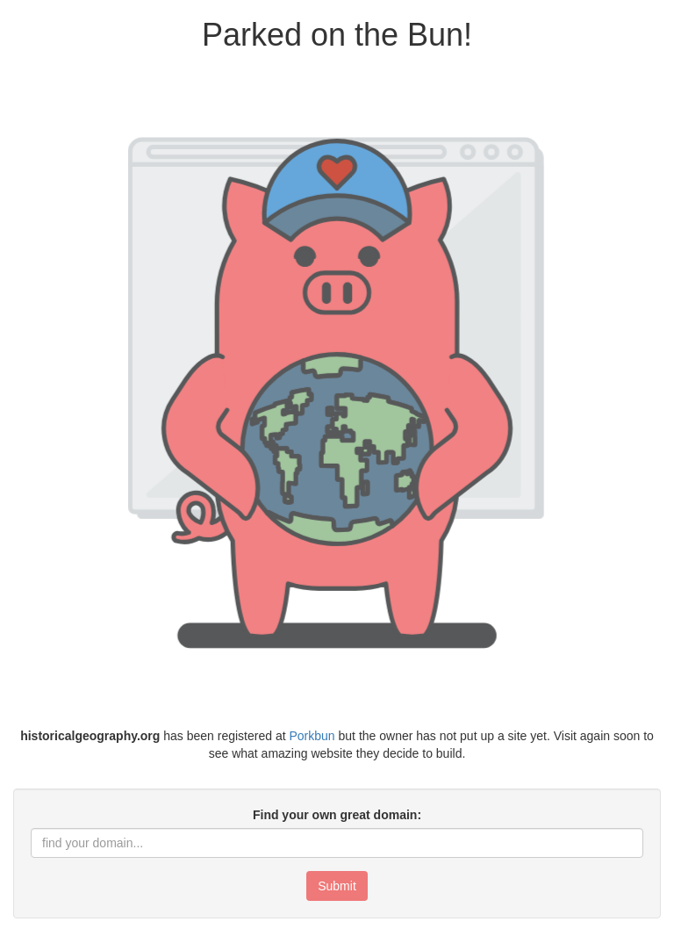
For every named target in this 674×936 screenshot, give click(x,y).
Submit (337, 886)
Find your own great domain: (337, 815)
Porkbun (311, 736)
